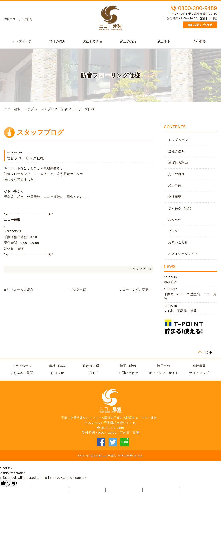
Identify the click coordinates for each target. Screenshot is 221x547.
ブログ (53, 109)
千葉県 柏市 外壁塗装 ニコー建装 (190, 296)
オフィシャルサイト (183, 253)
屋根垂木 (170, 282)
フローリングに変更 (134, 289)
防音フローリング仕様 (77, 109)
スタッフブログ (140, 269)
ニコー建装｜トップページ (24, 109)
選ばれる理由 (93, 41)
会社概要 (199, 41)
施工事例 (163, 41)
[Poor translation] (11, 483)
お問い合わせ (178, 242)
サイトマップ (199, 373)
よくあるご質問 (179, 208)
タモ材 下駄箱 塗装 (180, 311)
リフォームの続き (20, 289)
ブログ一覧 (77, 289)
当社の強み (57, 41)
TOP (208, 352)
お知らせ (174, 219)
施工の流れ (128, 41)
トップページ (22, 41)
